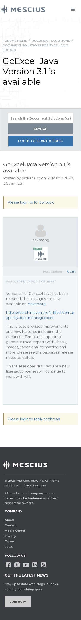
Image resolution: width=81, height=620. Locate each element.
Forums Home (15, 41)
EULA (9, 546)
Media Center (15, 530)
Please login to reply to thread (34, 419)
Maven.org (36, 304)
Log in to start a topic (40, 141)
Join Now (18, 601)
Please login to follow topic (31, 202)
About (9, 519)
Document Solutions (51, 41)
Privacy (10, 536)
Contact (11, 525)
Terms (10, 541)
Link (71, 271)
